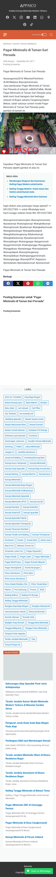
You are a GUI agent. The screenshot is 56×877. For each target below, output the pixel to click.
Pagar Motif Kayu (13, 562)
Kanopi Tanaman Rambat (17, 529)
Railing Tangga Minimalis (16, 600)
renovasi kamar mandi (15, 611)
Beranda (28, 866)
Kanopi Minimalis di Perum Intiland (24, 837)
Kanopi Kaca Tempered (15, 463)
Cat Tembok (10, 413)
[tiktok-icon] (31, 25)
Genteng (9, 446)
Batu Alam (9, 408)
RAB (42, 589)
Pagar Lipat (25, 556)
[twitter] (18, 283)
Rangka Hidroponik (41, 606)
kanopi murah (36, 501)
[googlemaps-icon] (49, 17)
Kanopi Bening (11, 474)
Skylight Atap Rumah (14, 622)
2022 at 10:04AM (13, 397)
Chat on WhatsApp (39, 871)
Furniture (33, 435)
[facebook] (8, 283)
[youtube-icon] (28, 17)
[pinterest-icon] (25, 25)
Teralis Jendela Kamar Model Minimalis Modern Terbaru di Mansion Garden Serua (27, 705)
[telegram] (48, 283)
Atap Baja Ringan (32, 397)
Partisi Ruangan (32, 567)
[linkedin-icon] (35, 17)
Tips (33, 639)
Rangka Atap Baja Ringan (17, 606)
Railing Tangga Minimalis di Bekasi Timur (28, 790)
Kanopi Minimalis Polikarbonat (19, 490)
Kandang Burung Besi (34, 457)
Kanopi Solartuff (12, 512)
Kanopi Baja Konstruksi (39, 468)
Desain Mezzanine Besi (15, 424)
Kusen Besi (32, 540)
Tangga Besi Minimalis (38, 622)
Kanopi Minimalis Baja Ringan (18, 485)
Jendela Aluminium (26, 452)
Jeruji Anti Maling (13, 457)
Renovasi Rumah (37, 611)
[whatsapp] (38, 283)
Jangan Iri (9, 452)
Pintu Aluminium (12, 573)
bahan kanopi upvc (13, 402)
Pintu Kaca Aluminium (15, 578)
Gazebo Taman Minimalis (39, 441)
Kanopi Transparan (41, 534)
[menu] (6, 34)
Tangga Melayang (13, 628)
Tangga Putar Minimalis (36, 628)
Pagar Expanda (33, 551)
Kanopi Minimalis (38, 463)
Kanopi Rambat (12, 507)
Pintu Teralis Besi (39, 584)
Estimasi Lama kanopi (15, 435)
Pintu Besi (28, 573)
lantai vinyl (45, 540)
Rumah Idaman (12, 617)
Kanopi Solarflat (30, 507)
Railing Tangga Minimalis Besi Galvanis (28, 197)
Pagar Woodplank (13, 567)
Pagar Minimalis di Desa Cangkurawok (26, 822)
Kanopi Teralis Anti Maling (17, 534)
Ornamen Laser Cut (14, 551)
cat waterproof (26, 413)
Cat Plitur (36, 408)
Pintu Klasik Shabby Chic (16, 584)
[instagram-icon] (21, 17)
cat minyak (23, 408)
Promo (33, 589)
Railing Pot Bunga (30, 595)
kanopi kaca (44, 474)
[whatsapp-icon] (42, 17)
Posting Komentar (11, 64)
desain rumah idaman (15, 430)
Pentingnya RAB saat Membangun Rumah (28, 740)
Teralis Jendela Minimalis (16, 639)
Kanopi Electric (29, 474)
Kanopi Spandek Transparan (18, 523)
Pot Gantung (20, 589)
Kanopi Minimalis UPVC (15, 501)
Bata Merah (31, 402)
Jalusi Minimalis (32, 446)
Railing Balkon (11, 595)
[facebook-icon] (7, 17)
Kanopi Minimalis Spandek (17, 496)
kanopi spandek (31, 512)
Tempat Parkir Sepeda (15, 633)
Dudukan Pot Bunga (38, 430)
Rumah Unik (28, 617)
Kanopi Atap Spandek (15, 468)
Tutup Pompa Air (12, 644)
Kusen (20, 540)
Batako (43, 402)
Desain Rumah (36, 424)
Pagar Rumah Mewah (35, 562)
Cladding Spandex (13, 419)
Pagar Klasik (10, 556)
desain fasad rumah (34, 419)
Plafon (8, 589)
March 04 (9, 545)
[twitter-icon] (14, 17)
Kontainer (9, 540)
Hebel (19, 446)
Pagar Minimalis (41, 556)
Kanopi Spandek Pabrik (15, 518)
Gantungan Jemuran (14, 441)
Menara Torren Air (25, 545)
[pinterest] (28, 283)
